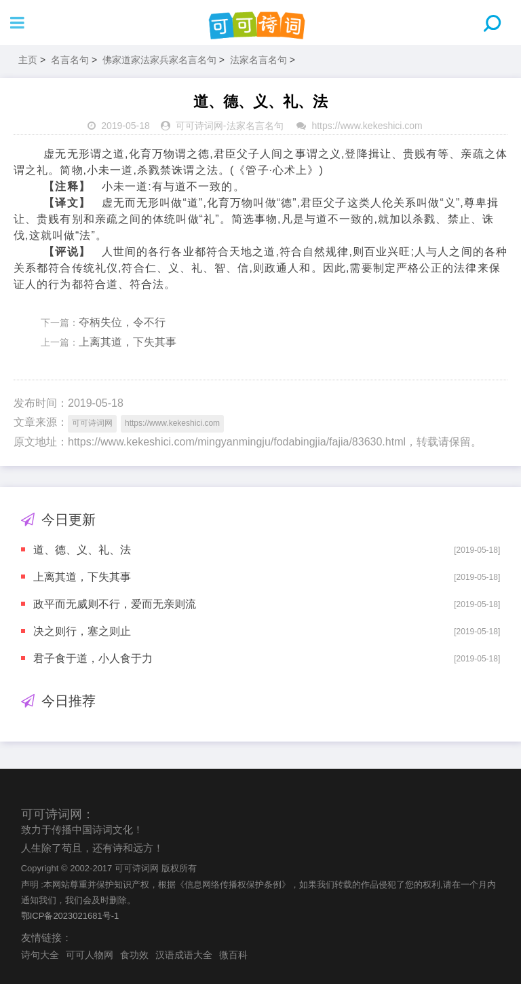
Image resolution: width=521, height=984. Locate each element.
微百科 (233, 954)
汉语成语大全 (183, 954)
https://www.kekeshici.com (366, 125)
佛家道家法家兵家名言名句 (159, 59)
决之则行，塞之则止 (82, 631)
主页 (27, 59)
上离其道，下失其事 (127, 342)
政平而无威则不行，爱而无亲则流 (114, 604)
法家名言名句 (258, 59)
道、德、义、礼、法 (82, 549)
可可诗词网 (199, 125)
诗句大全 (40, 954)
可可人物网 (89, 954)
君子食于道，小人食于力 (93, 658)
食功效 (134, 954)
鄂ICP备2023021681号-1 (70, 916)
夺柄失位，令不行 (122, 322)
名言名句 (70, 59)
